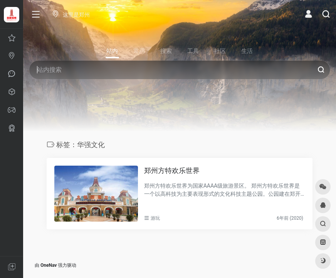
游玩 (155, 218)
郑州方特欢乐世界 (172, 170)
